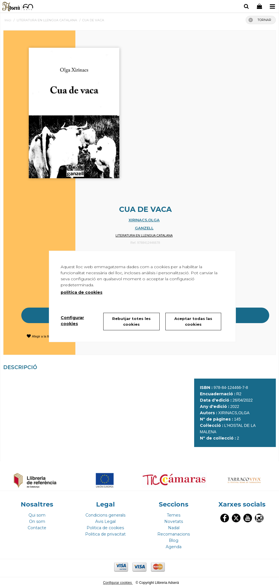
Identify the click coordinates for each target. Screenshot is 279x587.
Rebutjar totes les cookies (131, 321)
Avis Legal (105, 520)
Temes (173, 514)
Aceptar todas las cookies (193, 321)
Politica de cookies (105, 526)
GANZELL (144, 228)
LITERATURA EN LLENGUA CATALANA (144, 235)
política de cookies (81, 292)
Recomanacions (173, 533)
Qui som (36, 514)
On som (37, 520)
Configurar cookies (118, 582)
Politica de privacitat (105, 533)
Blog (173, 539)
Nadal (173, 526)
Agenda (173, 545)
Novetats (173, 520)
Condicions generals (105, 514)
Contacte (37, 526)
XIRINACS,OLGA (144, 220)
